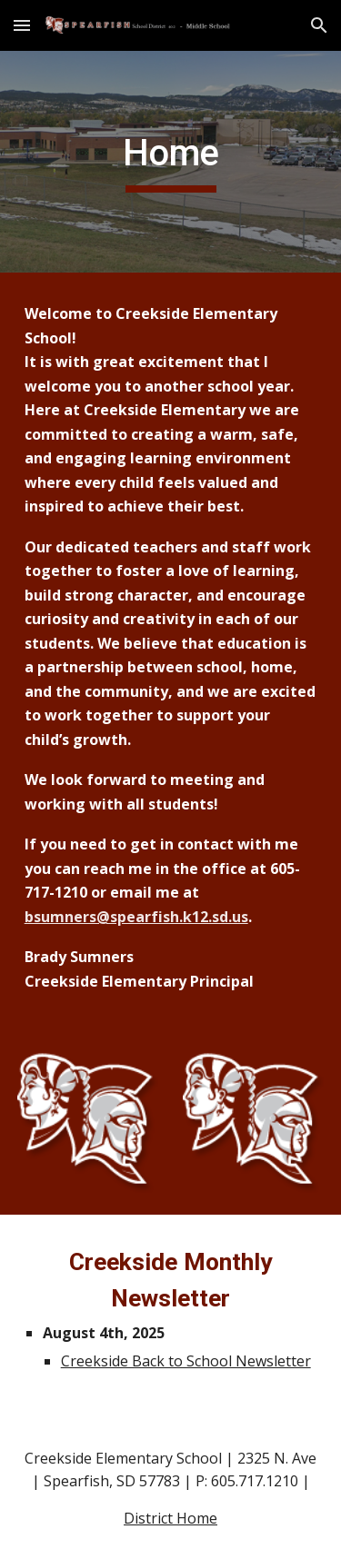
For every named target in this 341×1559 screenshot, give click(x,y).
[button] (22, 25)
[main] (171, 162)
